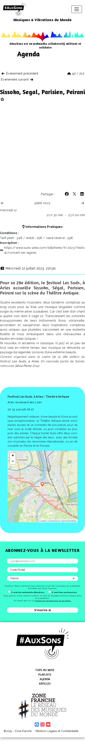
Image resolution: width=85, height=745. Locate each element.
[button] (67, 194)
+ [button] (13, 456)
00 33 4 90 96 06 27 (21, 409)
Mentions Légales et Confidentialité (56, 731)
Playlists (44, 674)
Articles (45, 683)
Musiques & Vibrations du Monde (42, 19)
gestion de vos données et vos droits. (53, 601)
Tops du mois (44, 670)
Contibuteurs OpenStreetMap (62, 521)
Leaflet (42, 521)
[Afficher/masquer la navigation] (76, 9)
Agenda (45, 679)
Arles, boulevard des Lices (25, 402)
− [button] (13, 461)
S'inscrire (42, 610)
